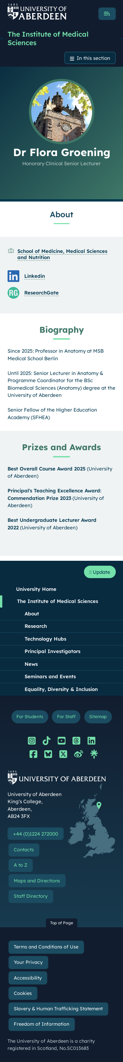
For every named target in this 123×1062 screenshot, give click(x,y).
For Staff (66, 716)
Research (36, 626)
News (31, 664)
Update (100, 572)
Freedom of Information (41, 1024)
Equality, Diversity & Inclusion (61, 689)
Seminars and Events (50, 676)
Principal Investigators (52, 651)
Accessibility (28, 978)
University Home (36, 589)
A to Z (20, 865)
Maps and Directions (37, 881)
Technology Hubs (45, 639)
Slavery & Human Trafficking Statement (58, 1009)
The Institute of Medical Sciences (48, 38)
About (32, 614)
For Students (29, 716)
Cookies (23, 993)
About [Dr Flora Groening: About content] (61, 214)
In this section (93, 58)
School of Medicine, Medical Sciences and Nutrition (62, 254)
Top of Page (61, 922)
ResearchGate (41, 293)
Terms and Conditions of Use (46, 947)
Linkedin (34, 276)
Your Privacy (28, 962)
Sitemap (98, 716)
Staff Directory (31, 896)
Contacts (24, 850)
